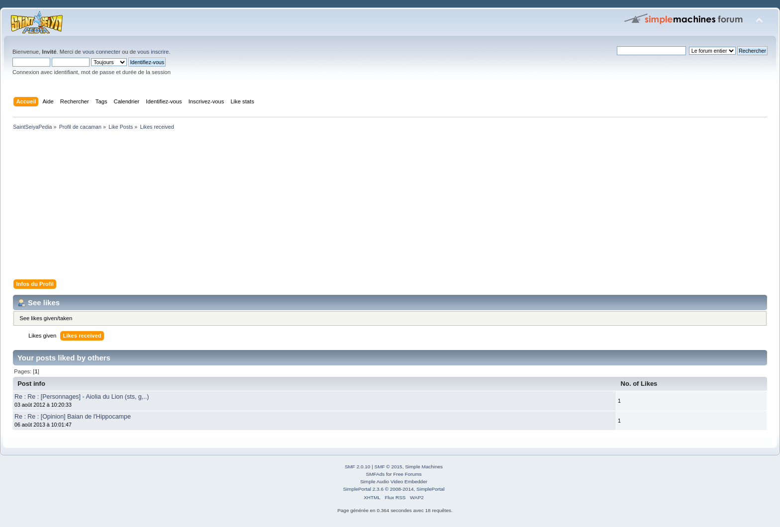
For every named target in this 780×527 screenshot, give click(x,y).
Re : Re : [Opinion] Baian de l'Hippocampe (72, 416)
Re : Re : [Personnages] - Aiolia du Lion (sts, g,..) (81, 396)
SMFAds (375, 474)
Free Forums (407, 474)
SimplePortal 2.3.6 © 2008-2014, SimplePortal (393, 489)
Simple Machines (424, 466)
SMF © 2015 (388, 466)
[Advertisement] (308, 206)
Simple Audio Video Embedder (393, 481)
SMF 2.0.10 (358, 466)
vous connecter (101, 52)
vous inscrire (153, 52)
